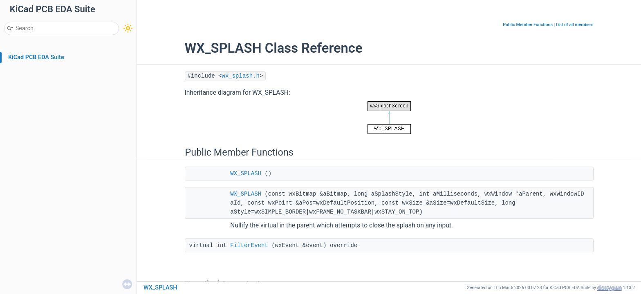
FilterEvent (249, 245)
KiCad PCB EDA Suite (36, 57)
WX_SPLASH (245, 173)
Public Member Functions (528, 24)
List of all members (575, 24)
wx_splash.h (241, 76)
